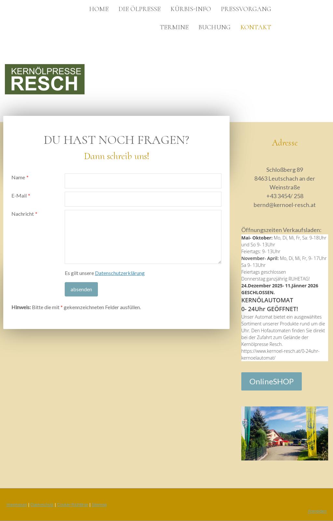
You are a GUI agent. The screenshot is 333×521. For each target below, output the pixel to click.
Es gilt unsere (105, 273)
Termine (174, 27)
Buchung (214, 27)
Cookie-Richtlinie (72, 504)
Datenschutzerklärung (120, 273)
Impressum (17, 504)
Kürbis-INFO (190, 9)
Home (99, 9)
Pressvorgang (246, 9)
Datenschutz (42, 504)
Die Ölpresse (139, 9)
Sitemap (99, 504)
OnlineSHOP (271, 381)
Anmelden (317, 511)
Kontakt (255, 27)
